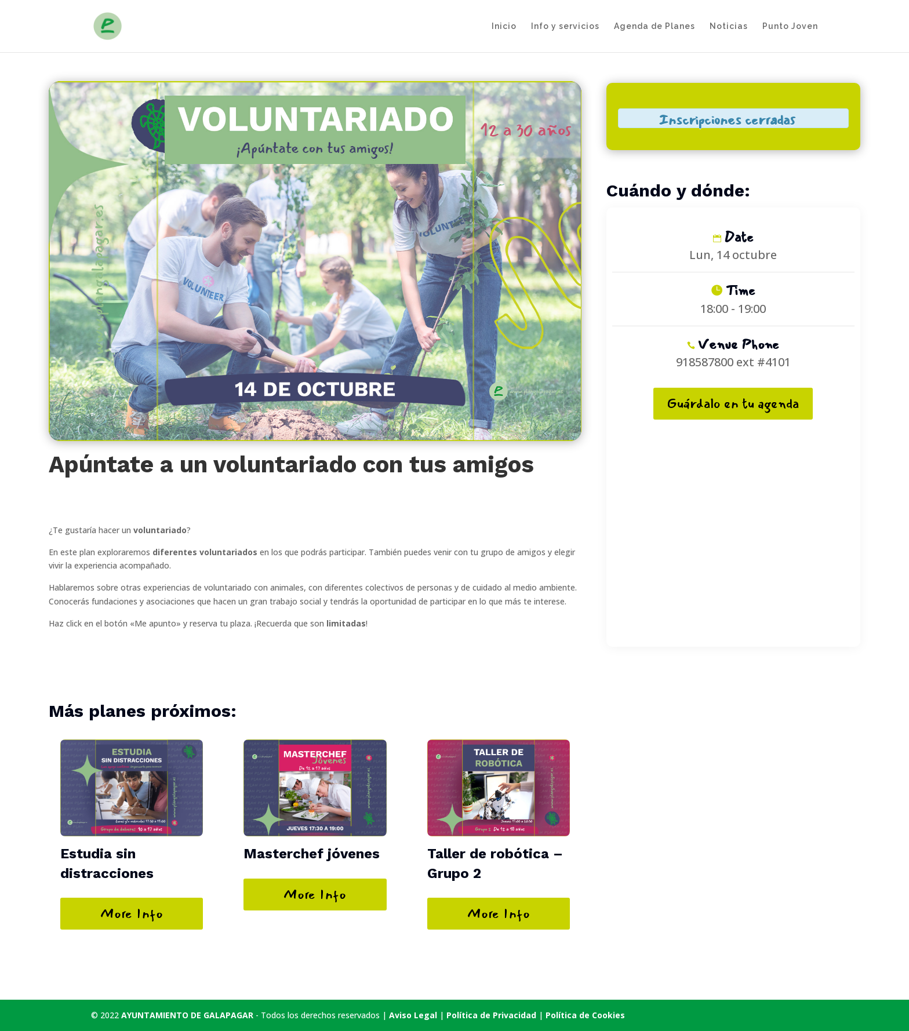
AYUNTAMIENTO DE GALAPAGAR (187, 1015)
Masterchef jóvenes (311, 854)
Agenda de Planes (654, 26)
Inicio (504, 26)
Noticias (729, 26)
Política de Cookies (585, 1015)
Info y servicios (565, 26)
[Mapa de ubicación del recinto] (733, 529)
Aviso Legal (413, 1015)
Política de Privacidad (492, 1015)
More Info (131, 913)
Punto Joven (790, 26)
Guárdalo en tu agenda (733, 403)
